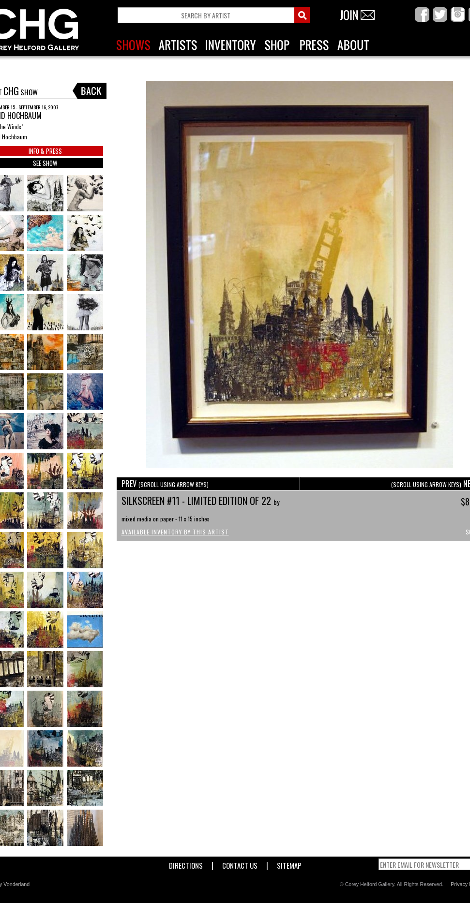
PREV (165, 483)
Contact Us (240, 863)
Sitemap (289, 863)
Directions (186, 863)
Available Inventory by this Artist (175, 532)
